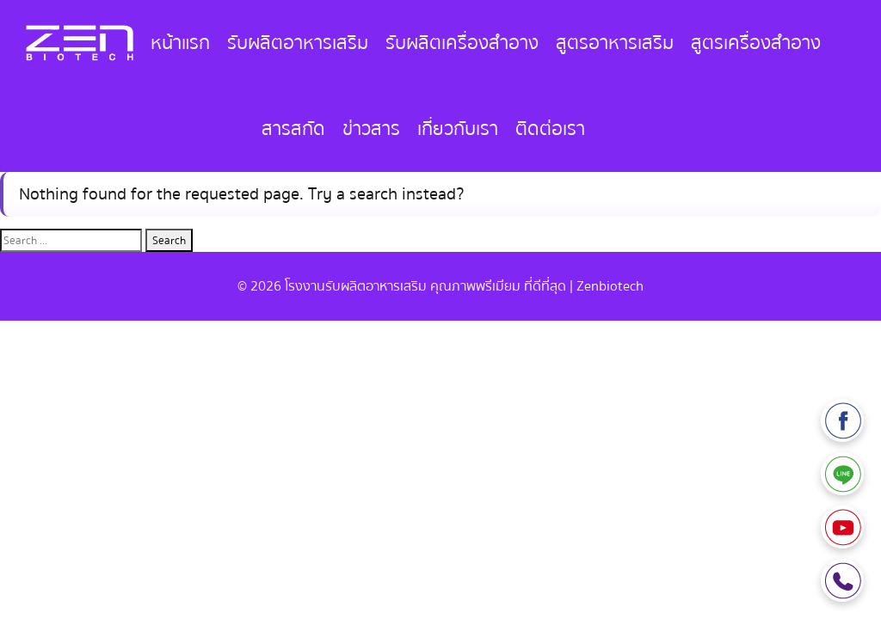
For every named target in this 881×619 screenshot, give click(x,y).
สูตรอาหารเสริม (615, 43)
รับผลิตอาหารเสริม (297, 43)
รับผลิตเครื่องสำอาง (462, 43)
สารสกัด (293, 129)
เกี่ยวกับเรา (457, 129)
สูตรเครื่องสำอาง (756, 43)
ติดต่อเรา (550, 129)
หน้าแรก (180, 43)
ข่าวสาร (371, 129)
